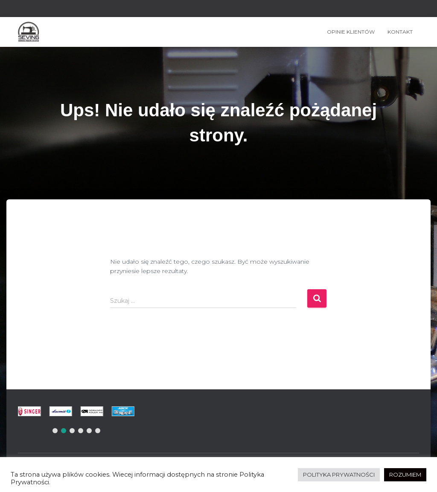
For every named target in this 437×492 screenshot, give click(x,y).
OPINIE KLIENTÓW (351, 32)
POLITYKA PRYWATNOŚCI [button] (339, 474)
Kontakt (400, 32)
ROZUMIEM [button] (405, 474)
